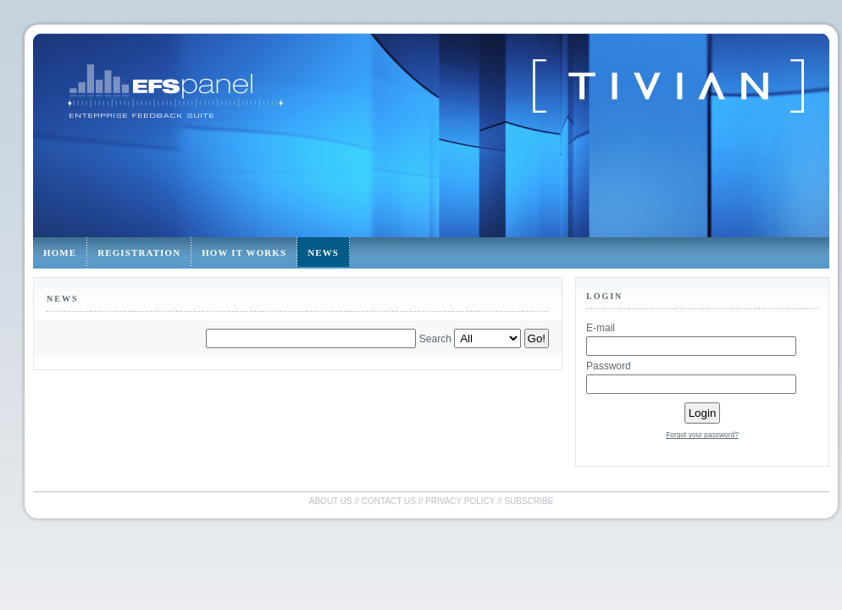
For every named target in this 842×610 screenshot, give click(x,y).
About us (330, 501)
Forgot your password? (702, 434)
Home (59, 252)
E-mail (600, 328)
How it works (244, 252)
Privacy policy (460, 501)
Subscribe (528, 501)
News (323, 252)
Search (435, 339)
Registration (138, 252)
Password (608, 366)
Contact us (389, 501)
